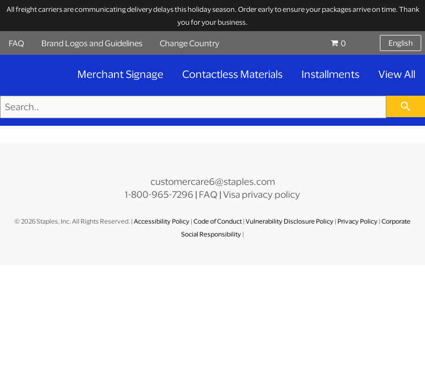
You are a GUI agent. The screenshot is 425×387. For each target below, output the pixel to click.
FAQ (16, 43)
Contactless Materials (232, 74)
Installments (330, 74)
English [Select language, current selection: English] (400, 43)
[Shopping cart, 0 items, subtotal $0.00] (349, 43)
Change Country (189, 43)
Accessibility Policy (162, 221)
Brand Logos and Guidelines (91, 43)
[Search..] (193, 107)
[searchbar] (405, 106)
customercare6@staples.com (212, 181)
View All (396, 74)
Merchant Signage (120, 74)
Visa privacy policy (261, 194)
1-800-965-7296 (159, 194)
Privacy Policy (357, 221)
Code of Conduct (218, 221)
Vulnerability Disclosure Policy (290, 221)
